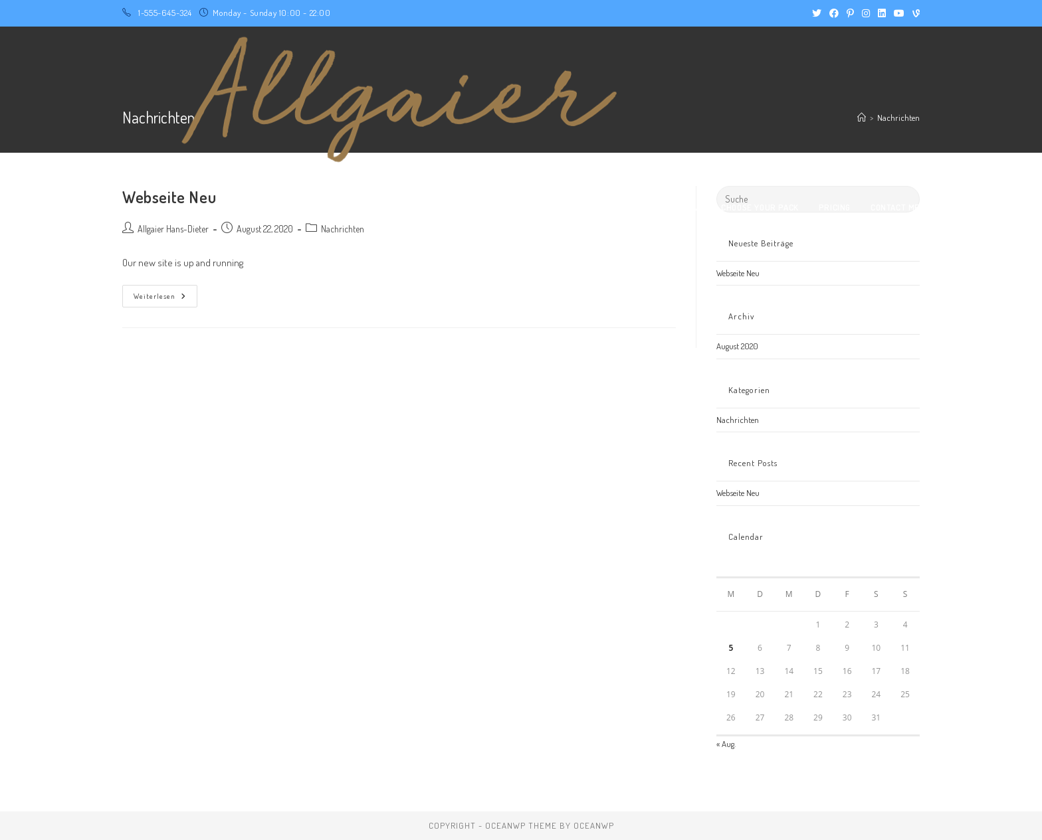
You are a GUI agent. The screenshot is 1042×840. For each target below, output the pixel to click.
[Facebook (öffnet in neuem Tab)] (834, 13)
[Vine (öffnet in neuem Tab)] (914, 13)
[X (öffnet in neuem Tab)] (816, 13)
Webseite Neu (738, 273)
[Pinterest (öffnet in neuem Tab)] (850, 13)
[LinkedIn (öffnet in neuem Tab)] (882, 13)
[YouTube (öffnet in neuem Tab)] (899, 13)
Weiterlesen (165, 293)
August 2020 (737, 346)
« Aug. (726, 743)
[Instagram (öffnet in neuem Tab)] (866, 13)
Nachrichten (737, 419)
